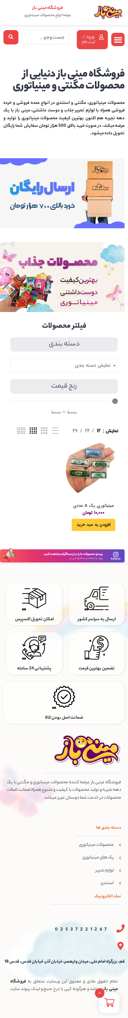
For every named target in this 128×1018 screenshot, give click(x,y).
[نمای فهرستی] (55, 430)
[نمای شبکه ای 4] (33, 430)
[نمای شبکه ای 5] (21, 430)
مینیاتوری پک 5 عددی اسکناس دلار (93, 508)
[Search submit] (10, 37)
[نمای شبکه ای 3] (44, 430)
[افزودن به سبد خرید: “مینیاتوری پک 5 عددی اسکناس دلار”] (93, 525)
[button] (118, 39)
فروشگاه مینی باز (47, 8)
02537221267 (82, 929)
